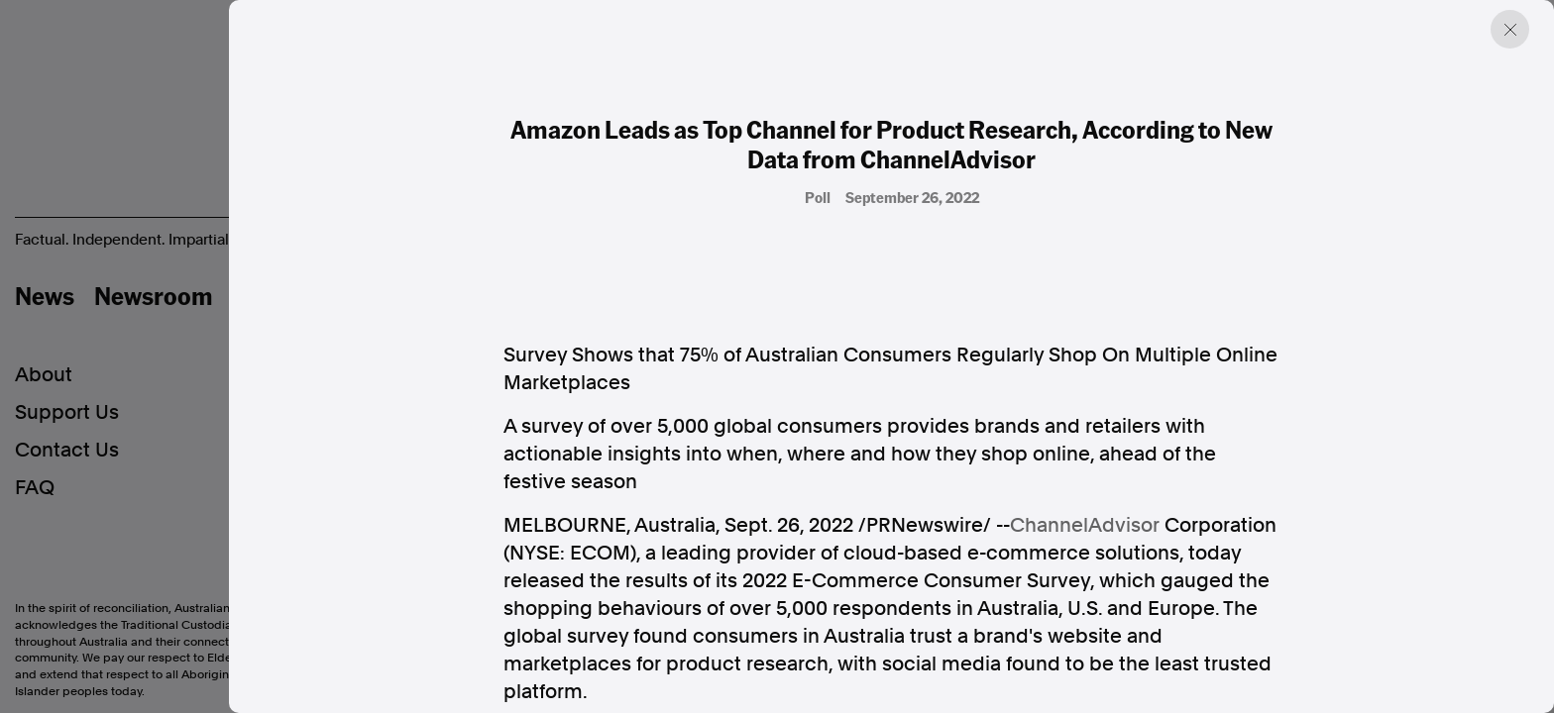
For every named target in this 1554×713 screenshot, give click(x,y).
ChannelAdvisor (1085, 525)
